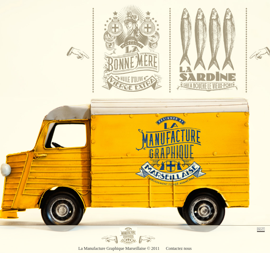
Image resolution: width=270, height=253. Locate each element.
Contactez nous (179, 248)
